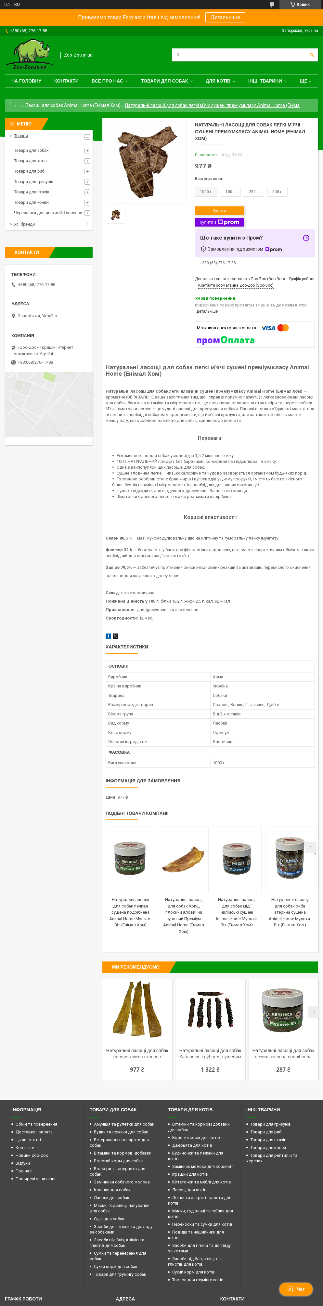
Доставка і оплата (34, 1132)
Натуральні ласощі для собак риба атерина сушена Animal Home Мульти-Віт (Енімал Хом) (290, 912)
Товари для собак (164, 81)
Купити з (219, 222)
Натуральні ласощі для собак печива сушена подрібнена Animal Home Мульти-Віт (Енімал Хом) (130, 912)
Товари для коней (31, 202)
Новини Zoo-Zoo (32, 1155)
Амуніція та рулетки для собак (124, 1124)
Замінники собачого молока (122, 1182)
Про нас (24, 1171)
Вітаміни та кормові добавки (122, 1153)
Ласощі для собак (111, 1197)
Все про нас (107, 81)
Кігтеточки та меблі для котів (201, 1182)
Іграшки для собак (112, 1189)
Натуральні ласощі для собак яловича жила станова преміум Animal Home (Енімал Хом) (137, 1054)
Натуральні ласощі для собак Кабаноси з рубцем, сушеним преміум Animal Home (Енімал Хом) (210, 1054)
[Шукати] (311, 54)
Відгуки (23, 1163)
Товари (21, 135)
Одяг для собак (109, 1218)
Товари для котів (30, 160)
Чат (296, 1289)
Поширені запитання (36, 1178)
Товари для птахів (31, 191)
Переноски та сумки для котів (202, 1224)
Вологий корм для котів (196, 1137)
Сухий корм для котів (193, 1272)
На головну (26, 81)
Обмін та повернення (36, 1124)
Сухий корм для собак (115, 1266)
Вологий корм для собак (118, 1160)
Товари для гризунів (33, 181)
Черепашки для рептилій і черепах (48, 212)
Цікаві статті (28, 1139)
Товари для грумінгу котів (198, 1279)
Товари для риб (29, 171)
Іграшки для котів (190, 1174)
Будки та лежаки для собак (121, 1132)
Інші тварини (265, 81)
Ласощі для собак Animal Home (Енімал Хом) (73, 105)
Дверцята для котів (192, 1145)
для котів (218, 81)
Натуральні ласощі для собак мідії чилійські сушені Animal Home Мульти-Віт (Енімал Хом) (236, 912)
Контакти (66, 81)
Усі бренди (24, 224)
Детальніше (225, 17)
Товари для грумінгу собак (120, 1274)
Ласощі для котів (189, 1189)
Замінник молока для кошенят (202, 1166)
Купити (219, 210)
